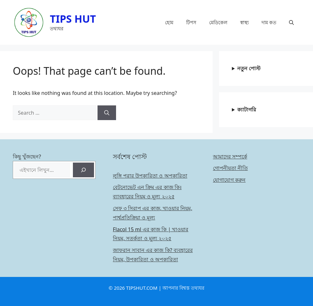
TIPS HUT (73, 19)
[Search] (107, 112)
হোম (169, 22)
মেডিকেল (218, 22)
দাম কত (269, 22)
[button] (291, 22)
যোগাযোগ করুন (229, 179)
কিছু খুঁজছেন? (27, 156)
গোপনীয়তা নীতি (230, 168)
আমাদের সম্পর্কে (230, 156)
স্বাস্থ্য (244, 22)
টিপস (191, 22)
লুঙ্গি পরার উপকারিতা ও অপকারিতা (150, 175)
